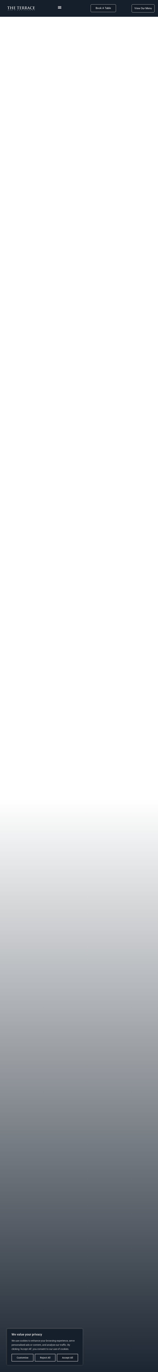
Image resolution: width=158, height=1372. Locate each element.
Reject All (45, 1357)
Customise (22, 1357)
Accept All (67, 1357)
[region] (45, 1347)
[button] (60, 7)
